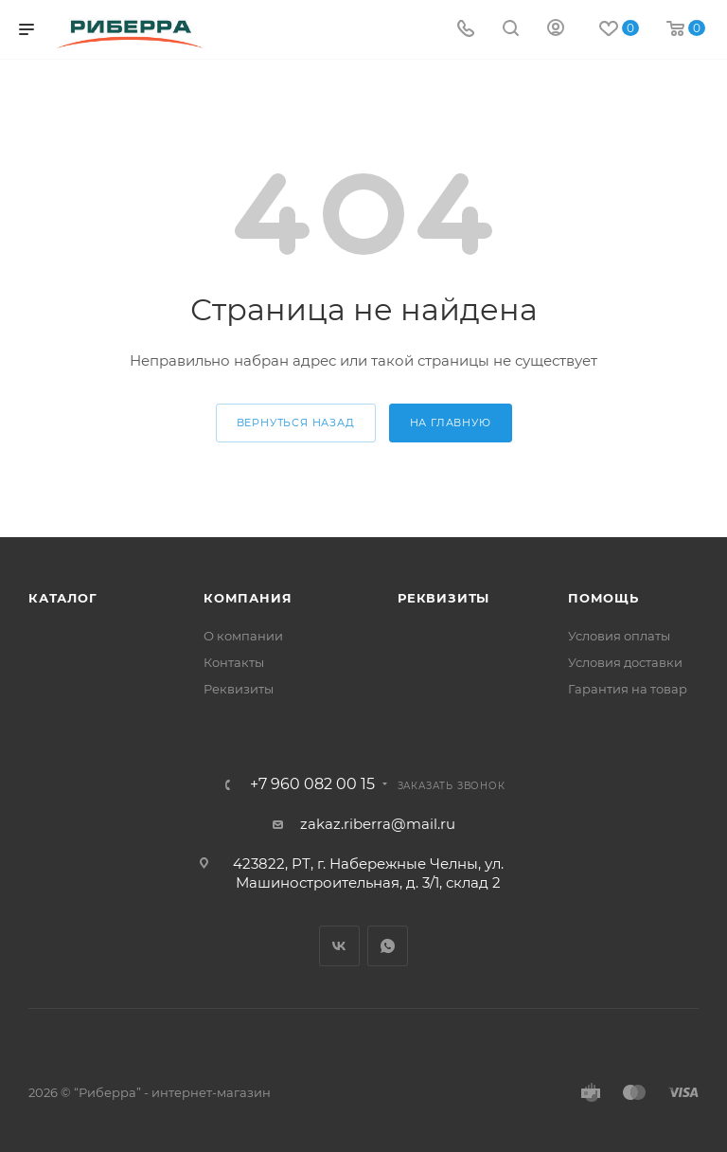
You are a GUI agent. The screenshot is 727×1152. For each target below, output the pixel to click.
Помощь (603, 597)
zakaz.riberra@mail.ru (377, 824)
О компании (243, 635)
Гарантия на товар (627, 688)
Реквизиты (239, 688)
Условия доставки (625, 662)
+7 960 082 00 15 (312, 784)
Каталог (63, 597)
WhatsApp (387, 946)
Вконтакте (339, 946)
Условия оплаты (619, 635)
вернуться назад (296, 422)
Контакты (234, 662)
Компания (248, 597)
